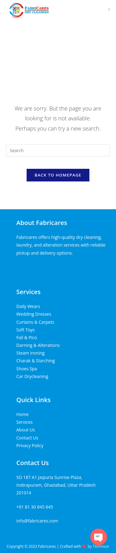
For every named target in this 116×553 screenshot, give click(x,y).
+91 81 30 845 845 (34, 507)
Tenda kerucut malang (59, 267)
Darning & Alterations (38, 345)
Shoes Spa (26, 369)
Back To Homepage (58, 175)
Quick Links (33, 400)
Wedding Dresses (33, 314)
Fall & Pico (26, 337)
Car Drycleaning (32, 376)
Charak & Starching (35, 361)
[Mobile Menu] (109, 9)
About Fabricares (41, 222)
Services (28, 292)
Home (22, 414)
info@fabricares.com (37, 521)
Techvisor (101, 546)
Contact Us (27, 438)
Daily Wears (28, 306)
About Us (25, 430)
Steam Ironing (30, 353)
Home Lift (26, 267)
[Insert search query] (58, 150)
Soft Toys (25, 330)
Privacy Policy (29, 445)
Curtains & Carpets (35, 322)
